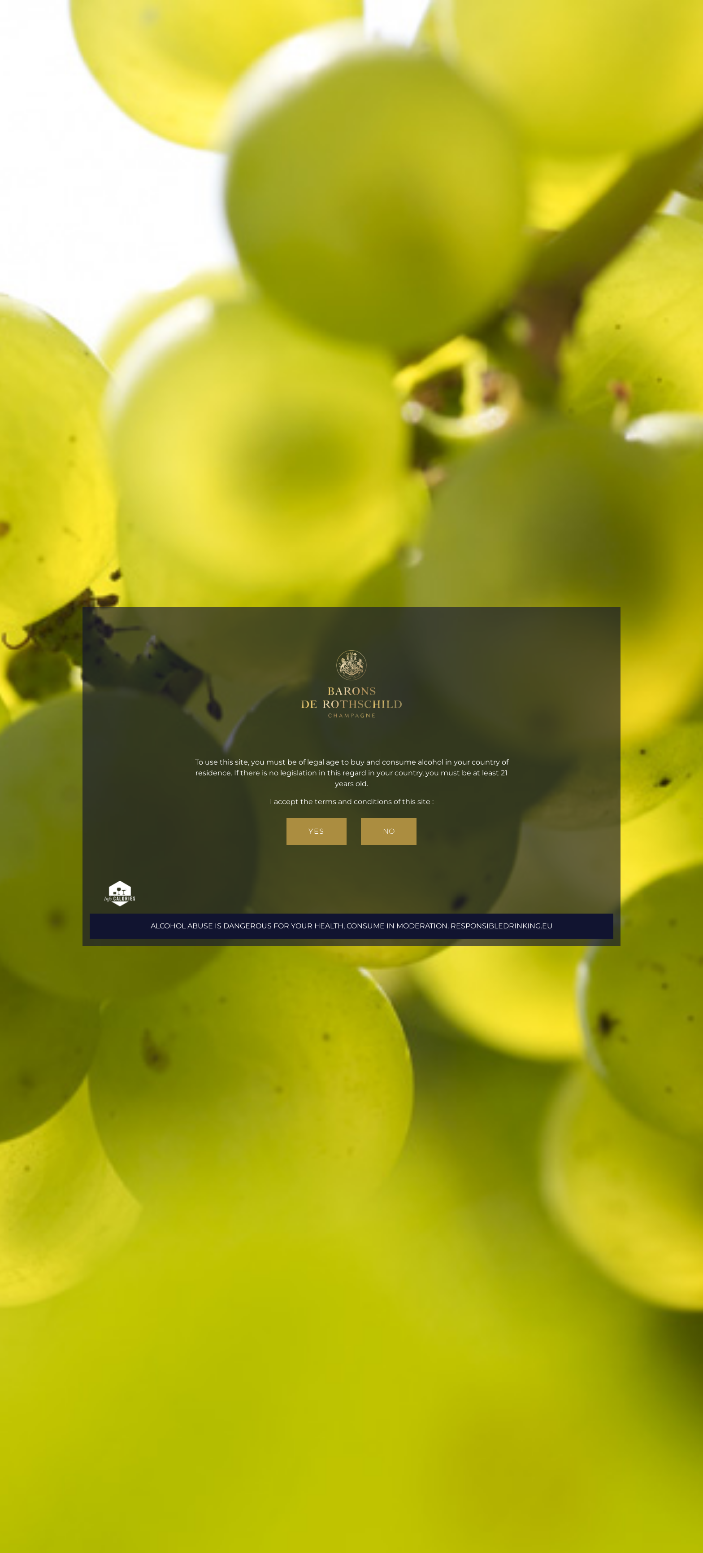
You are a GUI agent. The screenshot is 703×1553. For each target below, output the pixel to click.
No (389, 831)
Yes (316, 831)
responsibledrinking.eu (502, 926)
